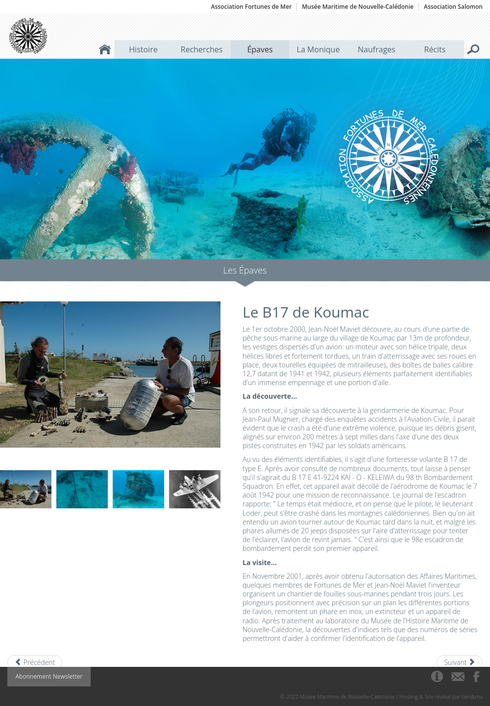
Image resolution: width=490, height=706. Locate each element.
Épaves (259, 49)
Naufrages (376, 49)
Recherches (202, 49)
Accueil (105, 49)
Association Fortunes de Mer (251, 7)
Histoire (143, 49)
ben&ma (472, 696)
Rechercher (473, 49)
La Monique (318, 49)
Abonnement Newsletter (49, 676)
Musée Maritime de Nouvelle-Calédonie (358, 7)
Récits (435, 49)
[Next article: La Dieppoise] (460, 662)
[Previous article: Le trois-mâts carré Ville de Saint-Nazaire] (34, 662)
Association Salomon (453, 7)
